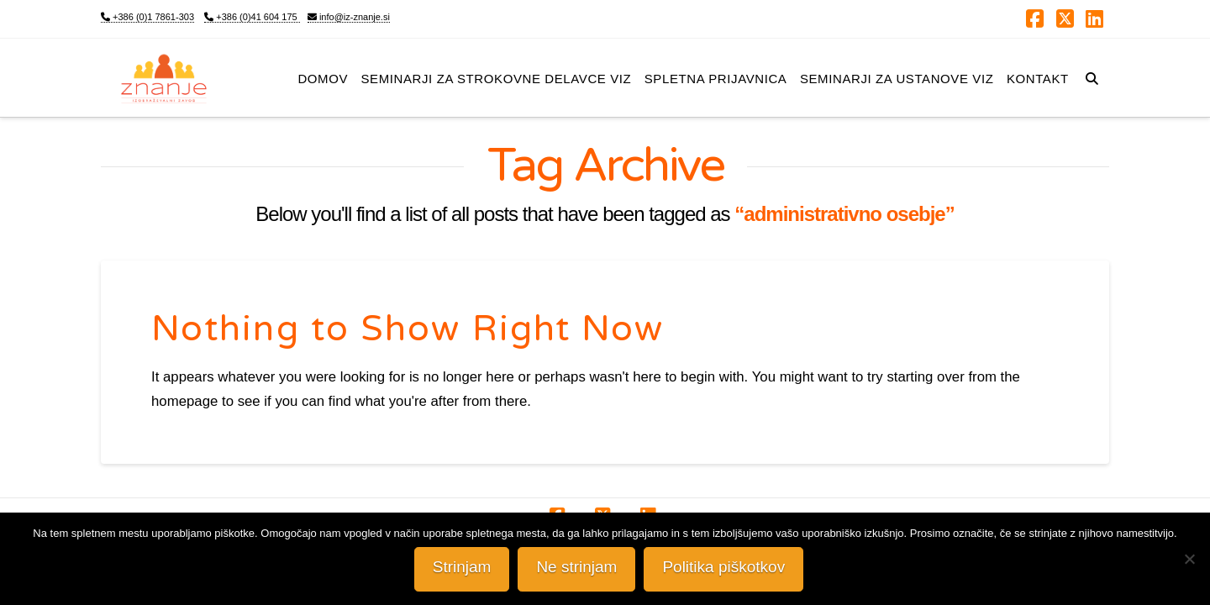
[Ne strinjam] (1189, 558)
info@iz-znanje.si (349, 17)
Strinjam (462, 567)
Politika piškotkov (724, 567)
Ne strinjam (577, 567)
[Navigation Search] (1092, 76)
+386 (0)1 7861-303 (147, 17)
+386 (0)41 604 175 (251, 17)
